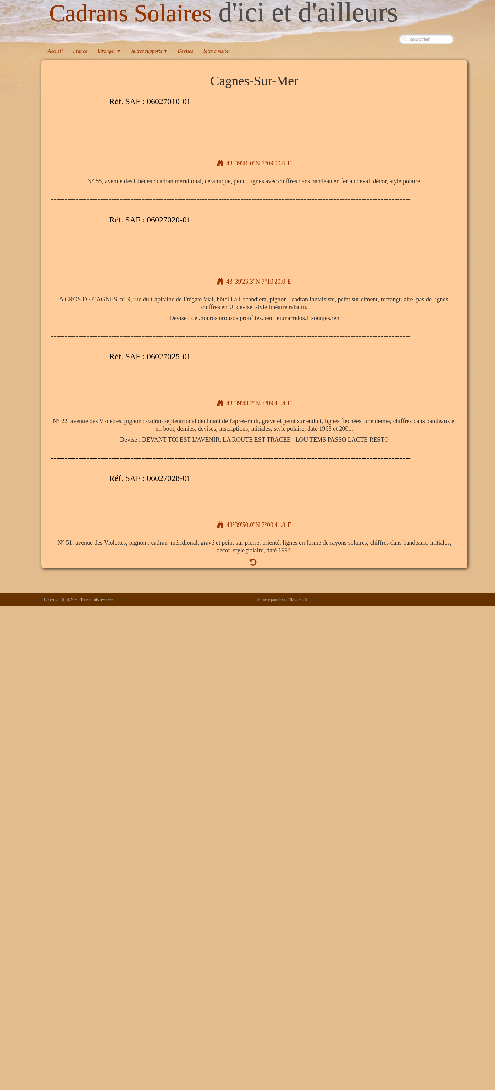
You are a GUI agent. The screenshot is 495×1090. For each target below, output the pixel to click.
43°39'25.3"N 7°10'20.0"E (254, 281)
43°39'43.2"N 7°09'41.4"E (254, 403)
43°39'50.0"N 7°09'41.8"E (254, 524)
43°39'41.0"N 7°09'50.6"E (254, 163)
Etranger (109, 51)
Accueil (55, 51)
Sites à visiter (217, 51)
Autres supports (149, 51)
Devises (185, 51)
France (80, 51)
